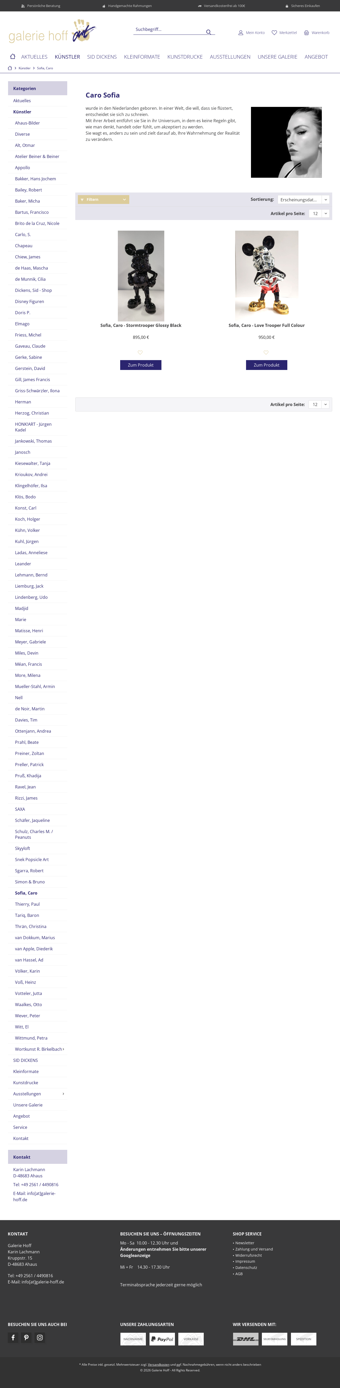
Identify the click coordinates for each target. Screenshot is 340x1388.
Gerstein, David (30, 368)
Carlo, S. (23, 234)
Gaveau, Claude (30, 346)
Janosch (22, 452)
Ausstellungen (27, 1094)
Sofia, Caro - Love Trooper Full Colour (267, 325)
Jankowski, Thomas (33, 441)
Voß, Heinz (25, 982)
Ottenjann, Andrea (33, 731)
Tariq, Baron (27, 915)
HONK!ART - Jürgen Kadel (33, 427)
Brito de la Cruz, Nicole (37, 223)
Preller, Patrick (29, 764)
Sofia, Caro (26, 893)
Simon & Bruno (30, 882)
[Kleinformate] (142, 57)
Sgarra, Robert (29, 871)
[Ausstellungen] (230, 57)
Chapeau (23, 246)
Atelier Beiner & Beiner (37, 156)
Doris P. (22, 312)
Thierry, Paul (27, 904)
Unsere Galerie (28, 1105)
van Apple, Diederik (34, 949)
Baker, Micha (27, 201)
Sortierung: (262, 199)
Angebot (21, 1116)
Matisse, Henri (29, 631)
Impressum (245, 1261)
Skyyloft (22, 848)
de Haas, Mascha (31, 268)
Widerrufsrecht (248, 1255)
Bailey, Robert (28, 190)
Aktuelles (22, 101)
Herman (23, 402)
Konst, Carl (25, 508)
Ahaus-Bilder (27, 123)
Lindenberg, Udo (31, 597)
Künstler (22, 112)
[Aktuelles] (34, 57)
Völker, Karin (27, 971)
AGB (239, 1273)
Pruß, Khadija (28, 776)
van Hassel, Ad (29, 960)
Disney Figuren (29, 301)
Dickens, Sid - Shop (33, 290)
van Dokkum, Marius (35, 937)
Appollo (22, 167)
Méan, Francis (28, 664)
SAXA (20, 809)
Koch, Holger (27, 519)
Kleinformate (26, 1071)
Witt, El (22, 1027)
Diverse (22, 134)
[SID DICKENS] (102, 57)
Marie (20, 619)
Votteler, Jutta (28, 993)
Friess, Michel (28, 335)
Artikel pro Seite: (288, 213)
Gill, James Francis (32, 379)
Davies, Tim (26, 720)
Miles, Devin (26, 653)
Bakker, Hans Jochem (35, 179)
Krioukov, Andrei (31, 474)
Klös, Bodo (25, 497)
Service (20, 1127)
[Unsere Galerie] (277, 57)
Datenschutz (246, 1267)
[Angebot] (316, 57)
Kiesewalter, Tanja (32, 463)
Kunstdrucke (25, 1082)
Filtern (89, 199)
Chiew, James (27, 257)
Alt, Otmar (25, 145)
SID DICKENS (25, 1060)
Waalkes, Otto (28, 1004)
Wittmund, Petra (31, 1038)
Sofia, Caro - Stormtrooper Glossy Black (140, 325)
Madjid (21, 608)
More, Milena (27, 675)
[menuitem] (316, 32)
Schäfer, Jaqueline (32, 820)
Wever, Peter (27, 1016)
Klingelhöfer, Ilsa (31, 486)
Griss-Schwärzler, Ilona (37, 391)
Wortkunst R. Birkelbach (38, 1049)
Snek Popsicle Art (32, 859)
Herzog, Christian (32, 413)
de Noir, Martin (30, 709)
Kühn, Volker (27, 530)
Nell (19, 697)
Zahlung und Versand (254, 1249)
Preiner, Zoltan (29, 753)
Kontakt (21, 1138)
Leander (23, 564)
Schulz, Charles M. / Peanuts (34, 834)
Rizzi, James (26, 798)
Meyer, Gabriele (30, 642)
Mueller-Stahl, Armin (35, 686)
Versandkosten (158, 1364)
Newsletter (244, 1242)
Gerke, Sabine (28, 357)
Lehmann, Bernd (31, 575)
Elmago (22, 324)
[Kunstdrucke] (185, 57)
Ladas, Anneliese (31, 552)
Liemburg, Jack (29, 586)
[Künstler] (67, 57)
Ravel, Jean (25, 787)
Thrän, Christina (30, 926)
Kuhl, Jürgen (27, 541)
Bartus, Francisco (32, 212)
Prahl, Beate (27, 742)
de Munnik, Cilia (30, 279)
